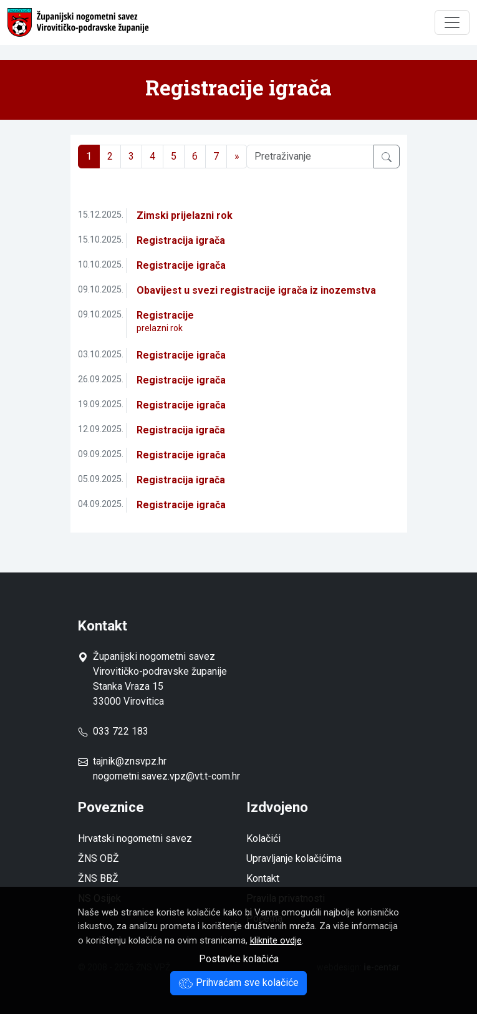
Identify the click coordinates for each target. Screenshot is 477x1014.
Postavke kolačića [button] (239, 959)
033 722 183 (113, 731)
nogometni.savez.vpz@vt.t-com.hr (166, 776)
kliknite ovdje (276, 940)
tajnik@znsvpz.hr (129, 761)
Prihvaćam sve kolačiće (238, 982)
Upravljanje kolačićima (294, 858)
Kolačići (263, 838)
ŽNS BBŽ (98, 878)
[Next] (237, 156)
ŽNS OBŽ (98, 858)
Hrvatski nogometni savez (135, 838)
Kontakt (262, 878)
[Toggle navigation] (452, 22)
